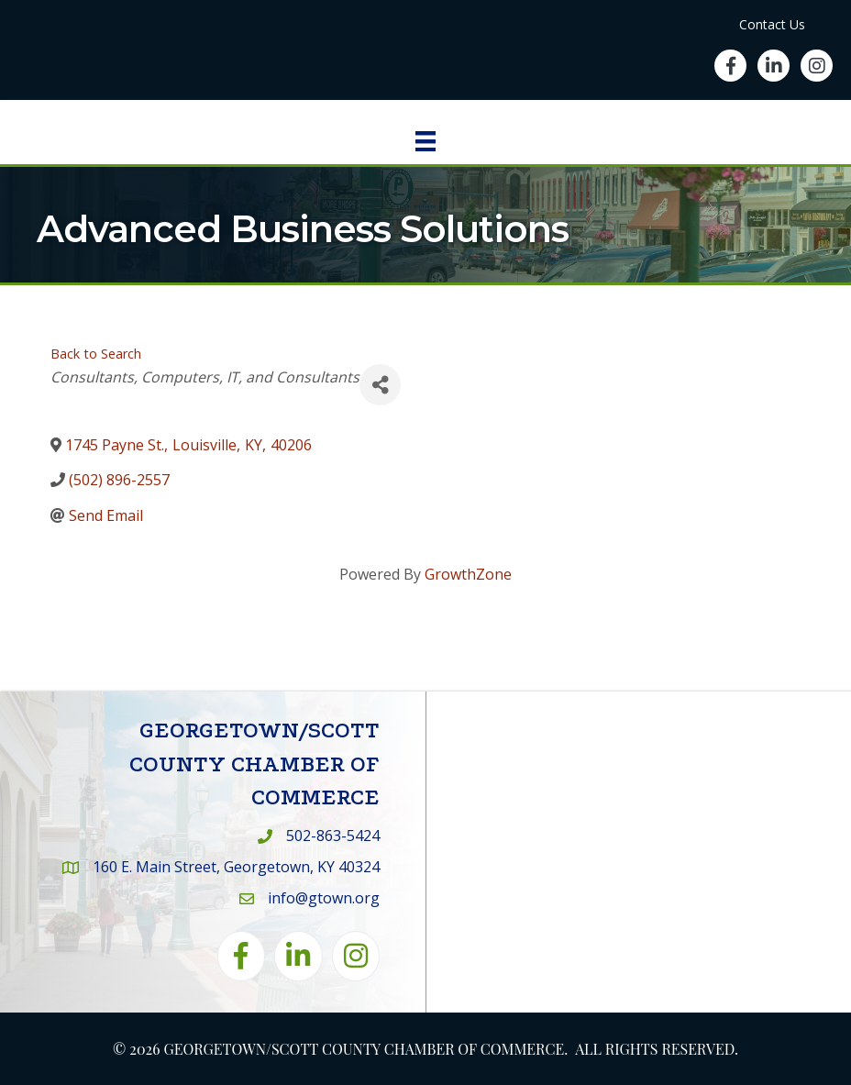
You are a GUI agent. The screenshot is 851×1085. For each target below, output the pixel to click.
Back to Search (95, 353)
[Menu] (425, 141)
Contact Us (772, 24)
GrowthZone (468, 574)
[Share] (380, 384)
